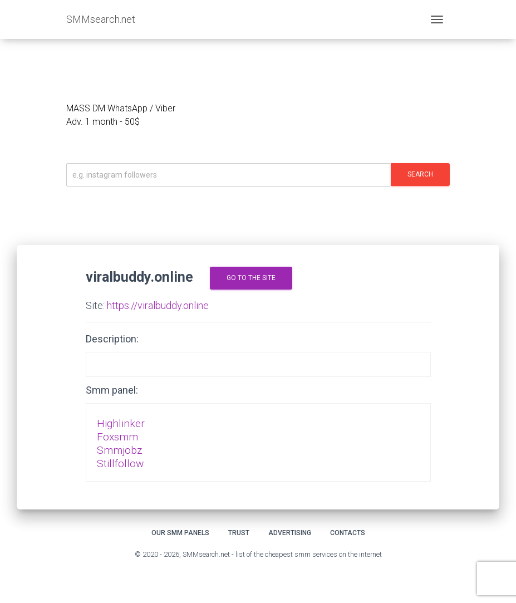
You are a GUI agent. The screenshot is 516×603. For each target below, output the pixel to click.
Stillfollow (120, 463)
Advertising (289, 533)
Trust (238, 533)
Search (420, 174)
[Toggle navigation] (437, 19)
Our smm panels (180, 533)
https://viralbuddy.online (158, 305)
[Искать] (228, 175)
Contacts (347, 533)
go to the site (251, 278)
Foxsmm (117, 436)
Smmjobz (119, 450)
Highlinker (121, 423)
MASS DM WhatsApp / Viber (120, 108)
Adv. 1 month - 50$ (103, 121)
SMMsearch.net (100, 19)
